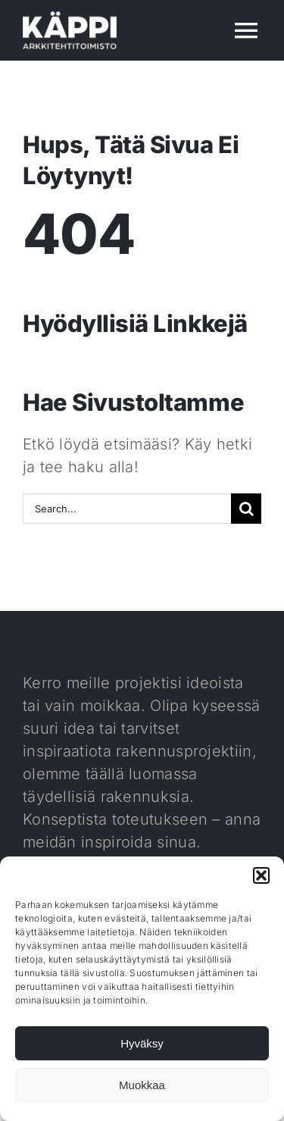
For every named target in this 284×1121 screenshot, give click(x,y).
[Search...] (127, 508)
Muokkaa (142, 1085)
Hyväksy (142, 1043)
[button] (261, 875)
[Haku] (246, 508)
